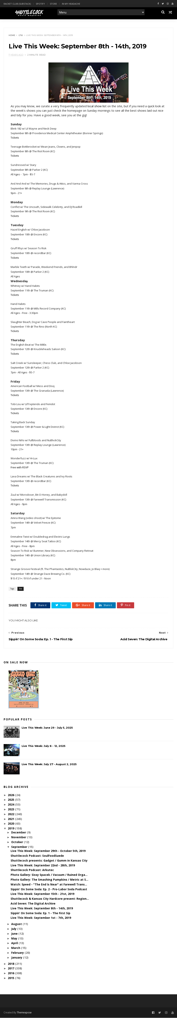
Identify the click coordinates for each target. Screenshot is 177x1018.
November (19, 837)
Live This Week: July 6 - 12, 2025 (43, 746)
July (14, 929)
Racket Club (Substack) (17, 3)
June (14, 934)
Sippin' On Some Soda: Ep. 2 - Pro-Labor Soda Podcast (49, 889)
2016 (11, 973)
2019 (11, 829)
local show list (97, 106)
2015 (11, 978)
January (17, 958)
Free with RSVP (20, 468)
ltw (21, 35)
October (17, 842)
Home (12, 35)
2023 (11, 810)
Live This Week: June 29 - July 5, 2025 (47, 728)
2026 (11, 795)
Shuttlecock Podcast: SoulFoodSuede (37, 856)
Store (53, 3)
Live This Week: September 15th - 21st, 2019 (42, 894)
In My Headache (71, 3)
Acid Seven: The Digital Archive (33, 904)
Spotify (40, 3)
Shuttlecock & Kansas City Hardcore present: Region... (50, 899)
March (16, 948)
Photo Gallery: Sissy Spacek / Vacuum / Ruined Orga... (49, 875)
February (18, 953)
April (15, 943)
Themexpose (24, 1012)
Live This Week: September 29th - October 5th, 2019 (48, 851)
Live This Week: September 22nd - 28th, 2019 (43, 865)
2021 (11, 819)
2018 (11, 964)
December (19, 833)
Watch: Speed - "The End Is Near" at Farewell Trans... (49, 884)
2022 (11, 814)
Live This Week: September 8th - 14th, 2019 (42, 908)
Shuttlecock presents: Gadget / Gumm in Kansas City (49, 861)
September (19, 847)
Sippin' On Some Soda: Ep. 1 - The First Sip (40, 913)
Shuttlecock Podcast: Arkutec (32, 870)
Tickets (15, 138)
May (14, 938)
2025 (11, 800)
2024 (11, 805)
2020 (11, 824)
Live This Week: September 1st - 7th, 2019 (41, 918)
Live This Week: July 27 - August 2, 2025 (49, 764)
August (17, 924)
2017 (11, 969)
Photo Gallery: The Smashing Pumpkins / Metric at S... (49, 880)
